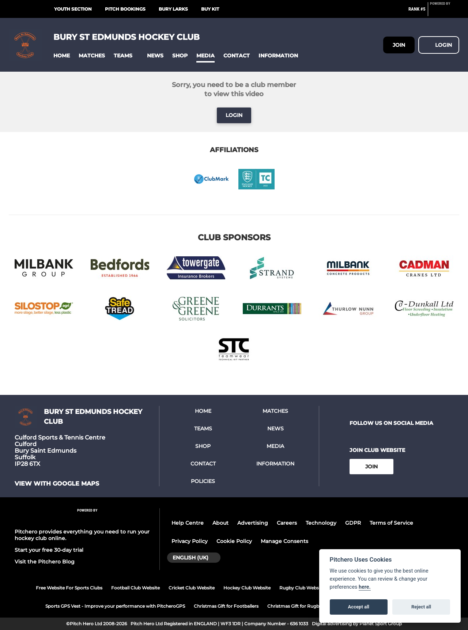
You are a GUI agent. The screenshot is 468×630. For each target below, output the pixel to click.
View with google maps (57, 483)
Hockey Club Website (247, 588)
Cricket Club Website (192, 588)
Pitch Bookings (125, 9)
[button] (61, 56)
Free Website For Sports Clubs (69, 588)
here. (365, 587)
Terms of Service (391, 523)
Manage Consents (284, 541)
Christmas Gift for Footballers (226, 606)
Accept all (358, 607)
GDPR (353, 523)
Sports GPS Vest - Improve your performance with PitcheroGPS (115, 606)
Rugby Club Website (301, 588)
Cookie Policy (234, 541)
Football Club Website (135, 588)
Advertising (252, 523)
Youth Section (73, 9)
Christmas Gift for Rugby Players (303, 606)
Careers (287, 523)
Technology (321, 523)
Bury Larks (173, 9)
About (220, 523)
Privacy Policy (189, 541)
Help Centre (187, 523)
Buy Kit (210, 9)
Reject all (421, 607)
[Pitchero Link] (444, 12)
